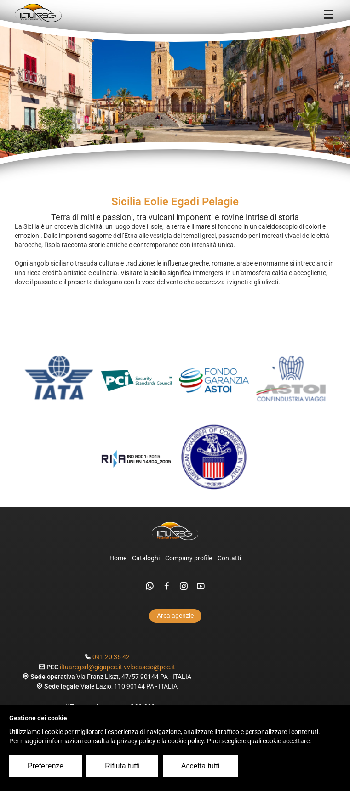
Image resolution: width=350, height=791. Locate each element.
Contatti (229, 558)
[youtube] (201, 586)
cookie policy (186, 741)
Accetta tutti (200, 766)
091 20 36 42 (111, 657)
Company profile (188, 558)
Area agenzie (175, 616)
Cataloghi (146, 558)
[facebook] (167, 586)
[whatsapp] (150, 586)
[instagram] (184, 586)
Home (117, 558)
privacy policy (136, 741)
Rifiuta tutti (122, 766)
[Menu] (328, 14)
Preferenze (45, 766)
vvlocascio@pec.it (149, 667)
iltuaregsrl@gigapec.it (91, 667)
